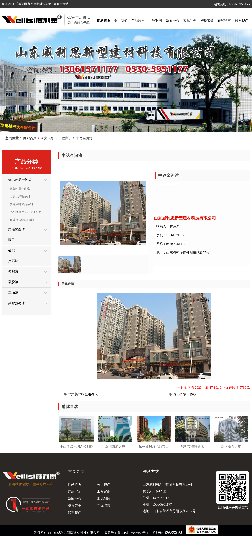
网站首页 (103, 20)
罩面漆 (13, 292)
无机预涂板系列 (20, 196)
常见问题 (189, 20)
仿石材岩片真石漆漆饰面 (25, 212)
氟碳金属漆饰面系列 (23, 220)
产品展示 (138, 20)
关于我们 (120, 20)
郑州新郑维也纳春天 (83, 394)
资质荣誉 (207, 20)
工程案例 (155, 20)
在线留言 (224, 20)
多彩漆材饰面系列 (21, 204)
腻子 (11, 240)
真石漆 (13, 261)
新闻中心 (172, 20)
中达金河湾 (84, 138)
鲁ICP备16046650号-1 (134, 532)
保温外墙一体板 (20, 179)
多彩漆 (13, 271)
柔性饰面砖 (16, 229)
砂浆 (11, 250)
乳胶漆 (13, 282)
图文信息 (47, 138)
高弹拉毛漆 (16, 303)
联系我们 (241, 20)
